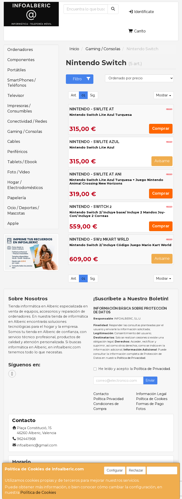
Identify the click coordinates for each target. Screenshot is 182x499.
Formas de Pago (150, 404)
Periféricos (17, 151)
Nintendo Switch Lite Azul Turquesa (100, 115)
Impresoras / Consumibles (19, 108)
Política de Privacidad (131, 358)
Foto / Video (18, 172)
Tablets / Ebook (22, 162)
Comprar (160, 128)
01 (83, 95)
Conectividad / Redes (27, 121)
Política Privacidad (108, 399)
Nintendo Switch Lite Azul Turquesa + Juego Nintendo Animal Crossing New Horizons (116, 181)
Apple (13, 223)
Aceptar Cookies (162, 470)
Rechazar (136, 470)
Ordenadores (20, 49)
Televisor (15, 95)
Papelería (16, 198)
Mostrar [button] (163, 95)
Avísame (162, 161)
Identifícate (141, 11)
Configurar (115, 470)
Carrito (137, 31)
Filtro (82, 78)
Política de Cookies (38, 492)
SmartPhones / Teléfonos (21, 83)
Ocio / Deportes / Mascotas (23, 211)
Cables (13, 141)
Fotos (141, 409)
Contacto (101, 394)
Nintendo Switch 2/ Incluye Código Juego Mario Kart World (120, 245)
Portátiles (16, 70)
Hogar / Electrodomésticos (25, 185)
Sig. (93, 95)
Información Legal (151, 394)
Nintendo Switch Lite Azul (91, 147)
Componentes (20, 60)
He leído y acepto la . (134, 369)
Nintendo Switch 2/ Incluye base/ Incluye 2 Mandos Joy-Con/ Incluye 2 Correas (117, 214)
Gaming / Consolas (24, 131)
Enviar (150, 380)
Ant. (74, 95)
